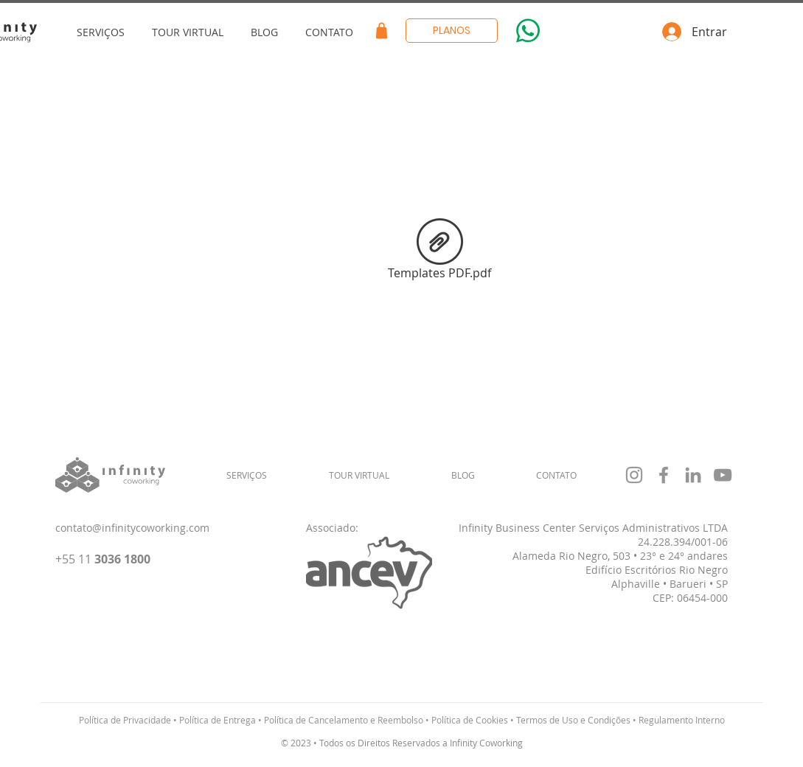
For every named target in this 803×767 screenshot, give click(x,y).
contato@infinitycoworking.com (132, 528)
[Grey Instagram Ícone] (634, 475)
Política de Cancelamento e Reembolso (343, 720)
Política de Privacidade (125, 720)
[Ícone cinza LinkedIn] (693, 475)
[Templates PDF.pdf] (440, 251)
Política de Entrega (217, 720)
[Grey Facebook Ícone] (664, 475)
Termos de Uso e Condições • (576, 720)
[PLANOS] (452, 30)
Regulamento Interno (682, 720)
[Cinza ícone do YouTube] (723, 475)
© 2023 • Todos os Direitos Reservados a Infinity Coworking (402, 743)
